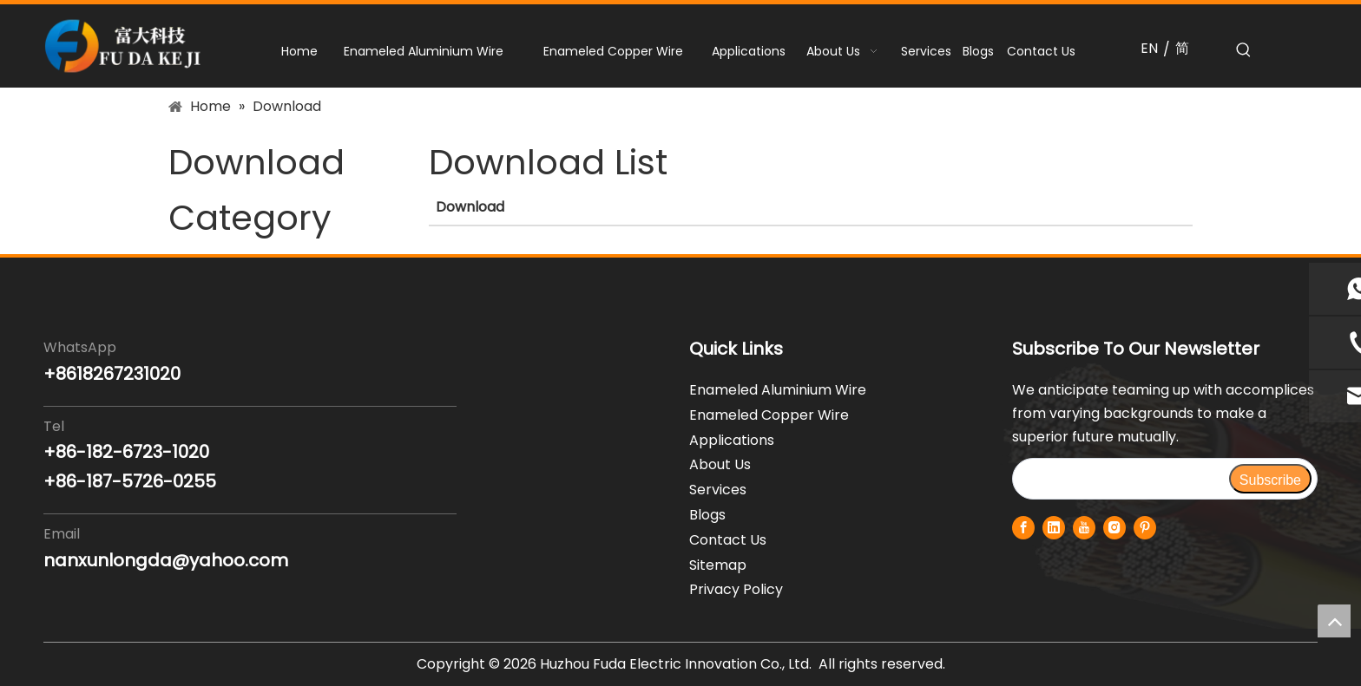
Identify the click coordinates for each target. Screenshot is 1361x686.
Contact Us (727, 540)
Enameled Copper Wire (769, 415)
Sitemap (717, 565)
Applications (731, 440)
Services (717, 490)
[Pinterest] (1145, 527)
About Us (720, 464)
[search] (1120, 479)
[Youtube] (1084, 527)
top (1334, 620)
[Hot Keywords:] (1243, 50)
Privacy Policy (736, 589)
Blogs (707, 515)
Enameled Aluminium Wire (777, 390)
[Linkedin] (1053, 527)
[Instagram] (1114, 527)
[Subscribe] (1270, 478)
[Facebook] (1023, 527)
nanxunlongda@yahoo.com (165, 560)
